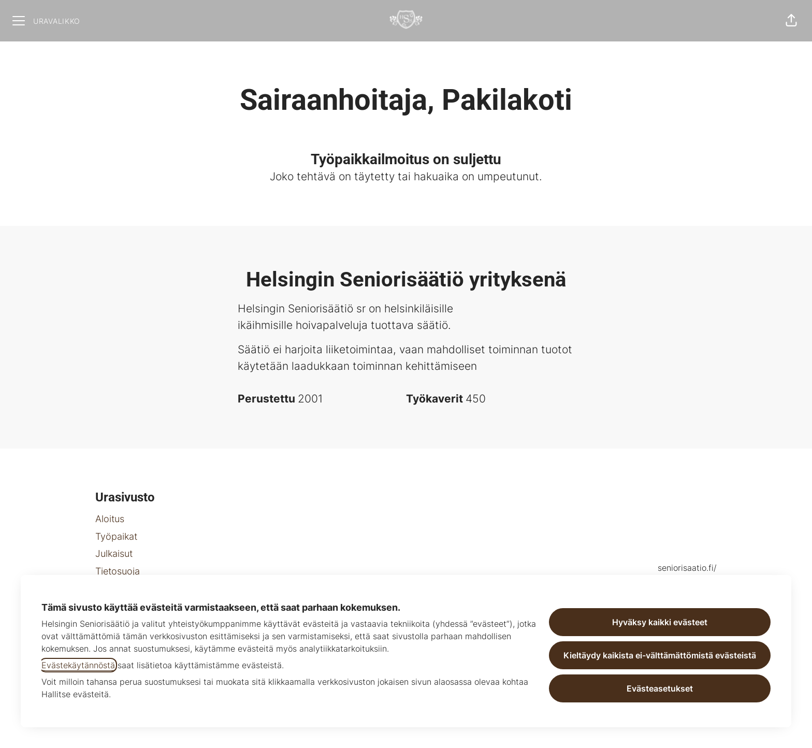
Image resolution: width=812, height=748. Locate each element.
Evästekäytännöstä (78, 665)
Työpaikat (116, 536)
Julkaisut (114, 553)
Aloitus (109, 518)
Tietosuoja (117, 571)
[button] (791, 20)
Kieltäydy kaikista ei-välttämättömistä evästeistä (659, 655)
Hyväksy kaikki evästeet (659, 622)
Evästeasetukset (660, 688)
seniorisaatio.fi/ (687, 568)
